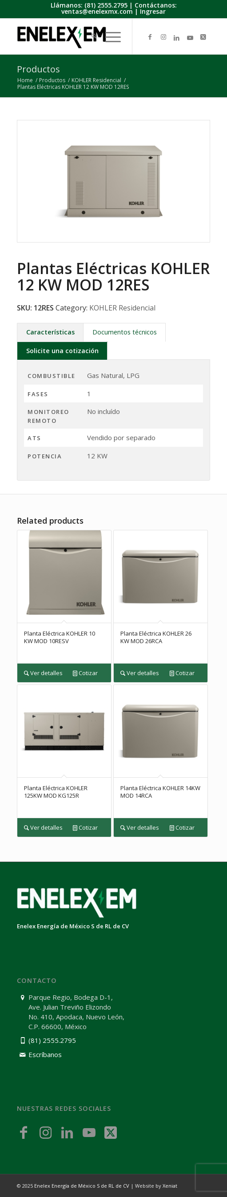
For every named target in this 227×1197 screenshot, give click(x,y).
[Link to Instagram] (163, 37)
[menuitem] (89, 37)
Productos (38, 69)
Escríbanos (45, 1054)
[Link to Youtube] (190, 37)
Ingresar (153, 11)
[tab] (50, 332)
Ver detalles (43, 673)
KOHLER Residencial (122, 308)
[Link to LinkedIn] (176, 37)
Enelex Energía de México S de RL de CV (81, 1185)
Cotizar (85, 673)
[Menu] (108, 37)
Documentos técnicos (124, 332)
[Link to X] (203, 37)
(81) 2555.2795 (105, 5)
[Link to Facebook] (150, 37)
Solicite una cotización (62, 350)
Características (50, 332)
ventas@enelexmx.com (97, 11)
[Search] (89, 37)
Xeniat (170, 1185)
